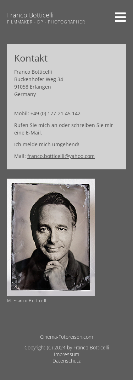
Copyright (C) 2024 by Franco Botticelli (66, 347)
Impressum (66, 354)
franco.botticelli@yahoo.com (61, 156)
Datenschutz (66, 360)
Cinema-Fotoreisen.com (66, 336)
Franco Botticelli (30, 15)
